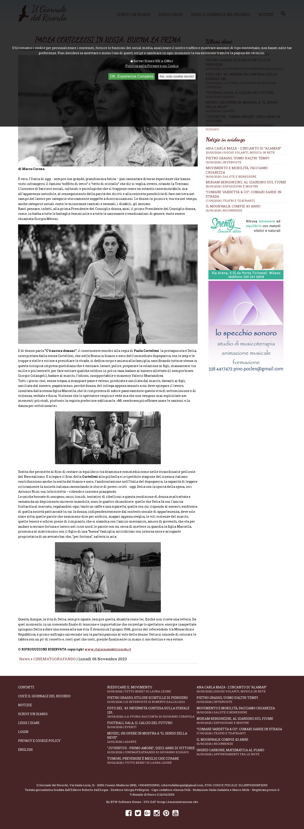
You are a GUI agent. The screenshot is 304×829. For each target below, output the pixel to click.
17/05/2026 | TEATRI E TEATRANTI (230, 201)
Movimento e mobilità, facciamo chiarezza (241, 708)
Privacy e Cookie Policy (39, 739)
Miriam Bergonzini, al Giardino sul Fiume (246, 182)
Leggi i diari (29, 721)
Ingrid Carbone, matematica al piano (241, 750)
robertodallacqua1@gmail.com (182, 784)
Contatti (26, 685)
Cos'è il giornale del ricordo (44, 694)
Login (23, 730)
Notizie (25, 703)
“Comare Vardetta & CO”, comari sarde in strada (241, 729)
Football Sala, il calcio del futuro (152, 723)
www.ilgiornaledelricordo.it (107, 648)
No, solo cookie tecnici (177, 76)
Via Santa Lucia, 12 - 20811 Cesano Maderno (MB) (102, 784)
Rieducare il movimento (152, 687)
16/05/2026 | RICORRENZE (224, 210)
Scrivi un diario (33, 712)
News (24, 657)
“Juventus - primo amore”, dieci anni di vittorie (152, 748)
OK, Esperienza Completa (131, 76)
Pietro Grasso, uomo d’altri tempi (237, 158)
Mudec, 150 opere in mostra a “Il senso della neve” (152, 736)
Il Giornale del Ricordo (52, 784)
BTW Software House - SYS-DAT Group (138, 800)
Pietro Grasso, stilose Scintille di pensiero (152, 698)
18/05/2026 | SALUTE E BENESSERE (231, 176)
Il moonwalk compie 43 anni (233, 206)
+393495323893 (148, 784)
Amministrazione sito (182, 800)
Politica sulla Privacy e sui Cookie (152, 66)
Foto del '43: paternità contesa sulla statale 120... (152, 710)
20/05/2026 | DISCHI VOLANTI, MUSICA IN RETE (240, 152)
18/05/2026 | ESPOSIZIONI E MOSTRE (232, 186)
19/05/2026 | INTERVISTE (223, 162)
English (25, 748)
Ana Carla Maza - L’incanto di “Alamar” (243, 148)
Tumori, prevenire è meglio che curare (152, 759)
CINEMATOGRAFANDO (55, 657)
